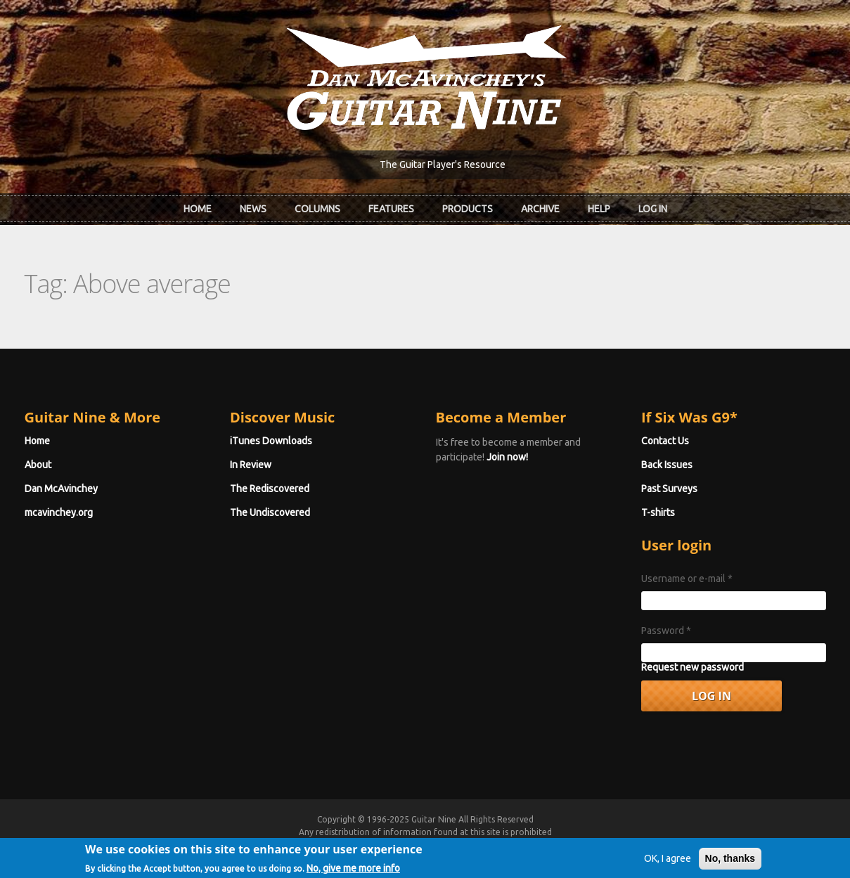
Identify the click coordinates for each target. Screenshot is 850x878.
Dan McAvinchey (61, 488)
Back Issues (667, 464)
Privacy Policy (595, 844)
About (38, 464)
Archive (540, 208)
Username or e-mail (687, 578)
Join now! (507, 457)
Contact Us (665, 440)
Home (197, 208)
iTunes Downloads (271, 440)
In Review (250, 464)
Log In (652, 208)
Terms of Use (499, 844)
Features (391, 208)
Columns (317, 208)
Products (467, 208)
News (253, 208)
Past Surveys (669, 488)
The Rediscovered (269, 488)
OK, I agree (667, 866)
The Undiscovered (270, 512)
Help (599, 208)
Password (666, 630)
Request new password (692, 667)
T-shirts (658, 512)
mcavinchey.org (59, 512)
